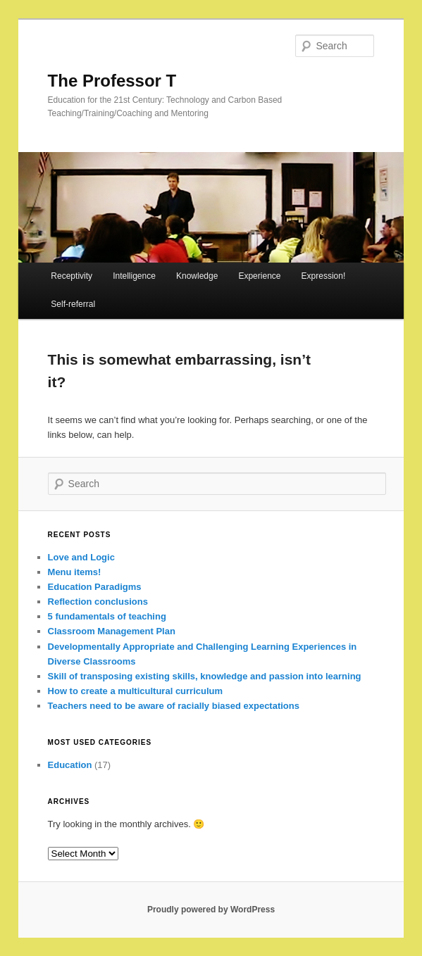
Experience (259, 276)
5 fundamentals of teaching (107, 616)
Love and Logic (81, 557)
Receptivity (71, 276)
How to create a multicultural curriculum (135, 691)
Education (70, 765)
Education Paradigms (95, 586)
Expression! (324, 276)
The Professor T (112, 80)
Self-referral (73, 304)
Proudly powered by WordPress (211, 909)
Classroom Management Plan (111, 631)
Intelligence (134, 276)
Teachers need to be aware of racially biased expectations (173, 705)
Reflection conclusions (98, 601)
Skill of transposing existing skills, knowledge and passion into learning (204, 676)
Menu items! (74, 572)
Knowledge (197, 276)
